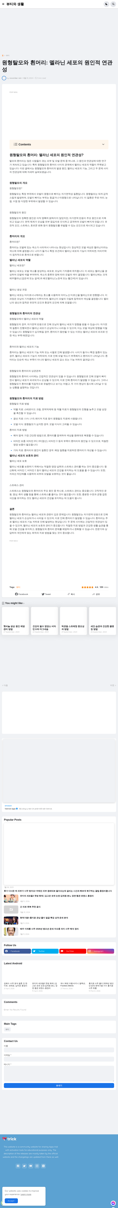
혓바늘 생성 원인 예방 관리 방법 (14, 627)
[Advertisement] (59, 33)
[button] (4, 4)
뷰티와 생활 (15, 4)
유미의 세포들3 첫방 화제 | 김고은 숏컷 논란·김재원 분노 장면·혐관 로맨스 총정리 (57, 896)
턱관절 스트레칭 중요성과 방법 (73, 627)
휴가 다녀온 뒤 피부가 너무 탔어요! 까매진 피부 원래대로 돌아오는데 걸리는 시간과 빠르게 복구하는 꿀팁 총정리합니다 (58, 891)
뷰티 (8, 55)
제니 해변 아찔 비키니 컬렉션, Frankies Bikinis (73, 984)
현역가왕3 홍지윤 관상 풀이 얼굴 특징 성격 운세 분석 (44, 918)
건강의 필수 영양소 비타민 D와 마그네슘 (44, 627)
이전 (112, 685)
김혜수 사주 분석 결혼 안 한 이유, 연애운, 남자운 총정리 (15, 984)
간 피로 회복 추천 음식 (30, 907)
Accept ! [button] (11, 1200)
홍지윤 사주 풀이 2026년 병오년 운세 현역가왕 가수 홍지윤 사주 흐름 (101, 985)
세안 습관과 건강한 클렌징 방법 (102, 627)
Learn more (26, 1194)
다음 (6, 685)
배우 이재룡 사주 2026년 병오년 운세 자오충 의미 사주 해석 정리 (49, 929)
